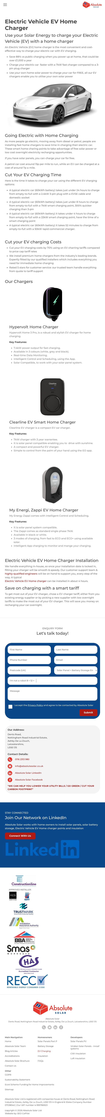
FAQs (40, 1061)
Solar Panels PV (78, 1041)
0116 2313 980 (18, 759)
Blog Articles (11, 1051)
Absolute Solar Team (15, 1046)
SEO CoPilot (23, 1113)
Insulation (43, 1056)
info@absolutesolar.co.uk (25, 766)
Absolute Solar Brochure (17, 1061)
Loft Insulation (78, 1058)
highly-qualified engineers (21, 573)
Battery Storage (46, 1046)
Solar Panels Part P (47, 1041)
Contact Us (10, 1065)
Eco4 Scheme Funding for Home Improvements (29, 1084)
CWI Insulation (78, 1053)
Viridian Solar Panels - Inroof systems (85, 1047)
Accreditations (12, 1056)
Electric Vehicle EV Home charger (25, 581)
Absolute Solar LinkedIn (25, 773)
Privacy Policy (35, 705)
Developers (76, 1037)
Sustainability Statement (17, 1079)
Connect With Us (20, 835)
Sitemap (9, 1089)
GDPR (8, 1074)
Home (8, 1041)
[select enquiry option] (75, 670)
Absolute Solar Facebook (25, 779)
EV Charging (44, 1051)
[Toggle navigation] (5, 5)
